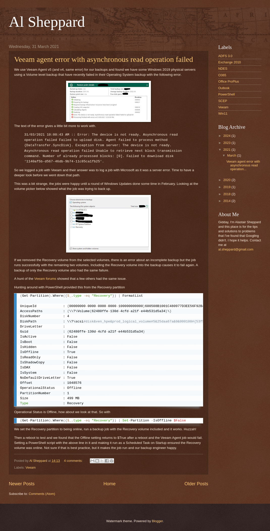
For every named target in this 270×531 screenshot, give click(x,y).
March (232, 155)
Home (109, 483)
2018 (227, 194)
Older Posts (196, 483)
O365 (222, 75)
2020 (227, 180)
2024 (227, 136)
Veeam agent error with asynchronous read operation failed (103, 59)
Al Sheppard (47, 21)
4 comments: (74, 461)
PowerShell (226, 94)
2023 (227, 143)
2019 (227, 187)
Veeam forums (45, 279)
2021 (227, 149)
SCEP (222, 101)
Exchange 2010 (229, 62)
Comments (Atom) (42, 494)
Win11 (223, 113)
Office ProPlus (228, 81)
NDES (222, 68)
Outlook (223, 88)
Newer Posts (22, 483)
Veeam (30, 467)
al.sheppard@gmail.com (235, 249)
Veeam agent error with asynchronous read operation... (243, 165)
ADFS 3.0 (225, 56)
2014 (227, 201)
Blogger (157, 521)
